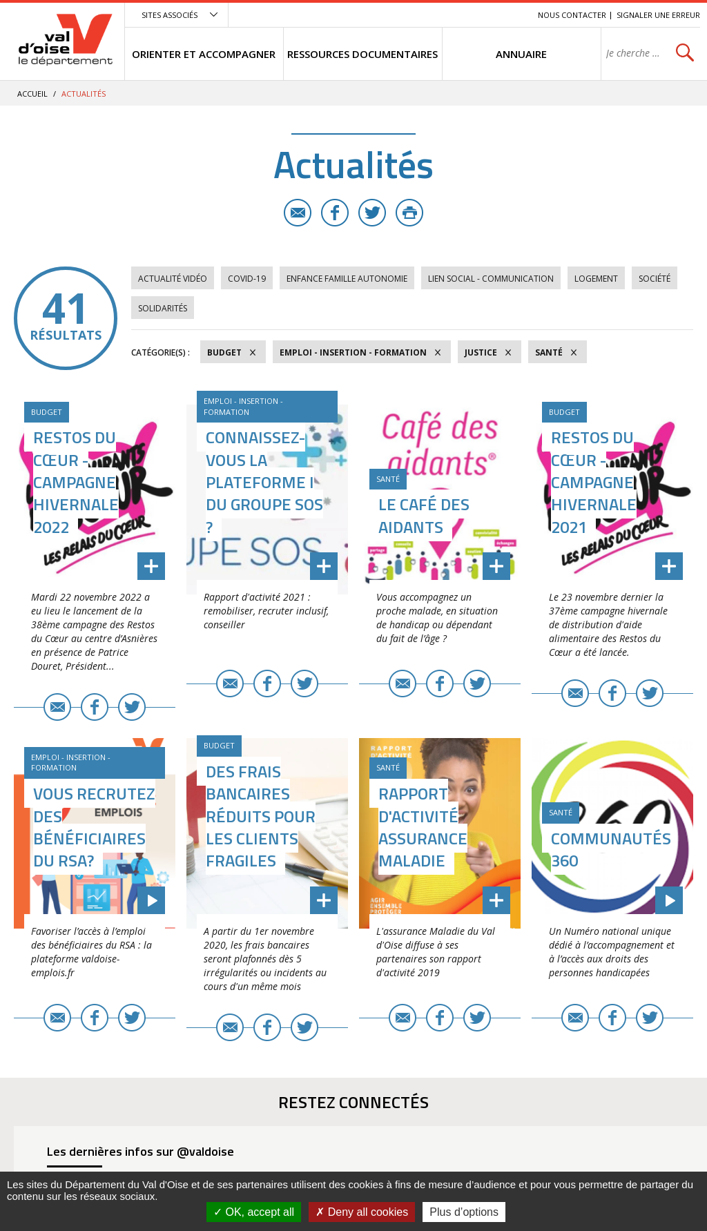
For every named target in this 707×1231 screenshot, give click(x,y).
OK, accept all (253, 1212)
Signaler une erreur (658, 15)
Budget (224, 352)
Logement (596, 278)
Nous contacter (572, 15)
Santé (549, 352)
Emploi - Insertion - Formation (353, 352)
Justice (481, 352)
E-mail (297, 212)
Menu (427, 15)
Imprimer (409, 212)
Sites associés (169, 15)
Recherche (508, 15)
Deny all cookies (362, 1212)
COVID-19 (247, 278)
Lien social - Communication (491, 278)
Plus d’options (463, 1212)
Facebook (335, 212)
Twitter (372, 212)
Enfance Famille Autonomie (347, 278)
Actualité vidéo (172, 278)
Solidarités (162, 308)
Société (654, 278)
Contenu (462, 15)
